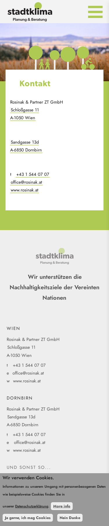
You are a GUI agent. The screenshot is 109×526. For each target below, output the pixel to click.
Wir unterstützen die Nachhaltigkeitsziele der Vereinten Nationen (54, 287)
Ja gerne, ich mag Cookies (28, 518)
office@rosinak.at (26, 182)
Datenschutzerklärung (31, 507)
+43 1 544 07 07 (32, 174)
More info (61, 507)
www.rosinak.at (24, 190)
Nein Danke (70, 518)
